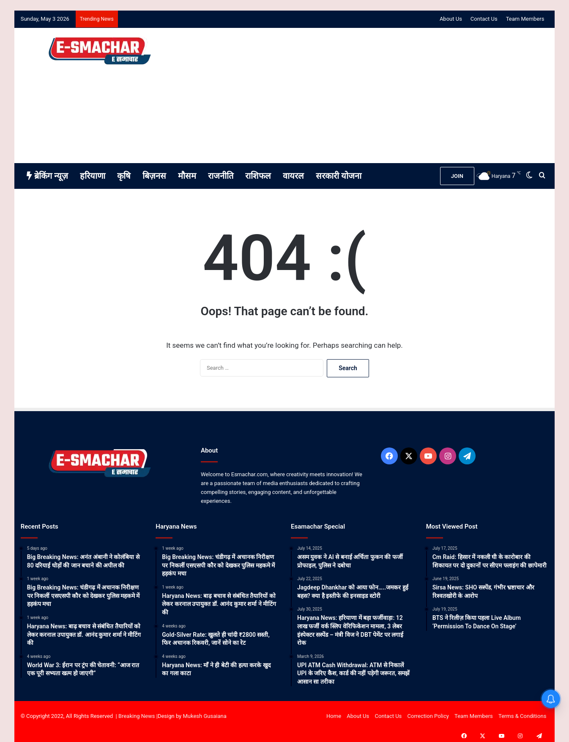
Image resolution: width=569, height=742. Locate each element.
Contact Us (484, 19)
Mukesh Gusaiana (205, 716)
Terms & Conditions (522, 716)
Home (333, 716)
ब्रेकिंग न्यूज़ (47, 176)
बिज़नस (154, 176)
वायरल (293, 176)
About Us (451, 19)
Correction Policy (428, 716)
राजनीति (220, 176)
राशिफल (258, 176)
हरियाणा (92, 176)
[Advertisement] (374, 95)
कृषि (124, 176)
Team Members (525, 19)
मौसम (187, 176)
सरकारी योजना (338, 176)
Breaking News (136, 716)
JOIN (457, 176)
